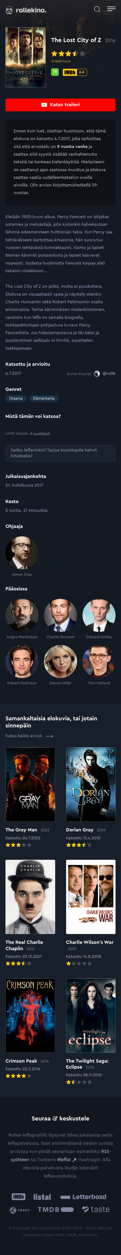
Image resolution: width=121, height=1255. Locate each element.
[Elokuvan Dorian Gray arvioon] (91, 798)
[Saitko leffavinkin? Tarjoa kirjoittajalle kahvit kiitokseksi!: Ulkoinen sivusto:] (60, 453)
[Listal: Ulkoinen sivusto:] (41, 1196)
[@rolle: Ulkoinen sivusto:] (105, 374)
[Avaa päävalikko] (111, 9)
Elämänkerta (44, 398)
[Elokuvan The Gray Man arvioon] (30, 798)
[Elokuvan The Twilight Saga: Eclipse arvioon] (91, 1032)
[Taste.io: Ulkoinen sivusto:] (96, 1210)
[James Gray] (22, 556)
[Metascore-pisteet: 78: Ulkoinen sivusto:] (55, 72)
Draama (16, 398)
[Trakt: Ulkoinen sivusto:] (21, 1210)
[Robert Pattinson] (22, 665)
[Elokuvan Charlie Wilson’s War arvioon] (91, 913)
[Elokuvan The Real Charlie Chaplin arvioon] (30, 913)
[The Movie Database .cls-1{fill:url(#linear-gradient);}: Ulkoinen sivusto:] (56, 1210)
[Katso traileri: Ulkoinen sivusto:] (60, 105)
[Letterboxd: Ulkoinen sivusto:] (83, 1197)
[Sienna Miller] (60, 665)
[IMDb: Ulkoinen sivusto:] (18, 1196)
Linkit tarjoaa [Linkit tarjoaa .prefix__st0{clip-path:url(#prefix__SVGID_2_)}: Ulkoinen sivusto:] (27, 433)
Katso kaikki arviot (29, 736)
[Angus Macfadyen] (22, 619)
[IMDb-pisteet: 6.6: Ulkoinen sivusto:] (75, 72)
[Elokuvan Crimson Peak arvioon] (30, 1029)
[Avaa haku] (97, 9)
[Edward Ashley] (99, 619)
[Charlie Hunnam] (60, 619)
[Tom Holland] (99, 665)
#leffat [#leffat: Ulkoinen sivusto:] (64, 1160)
